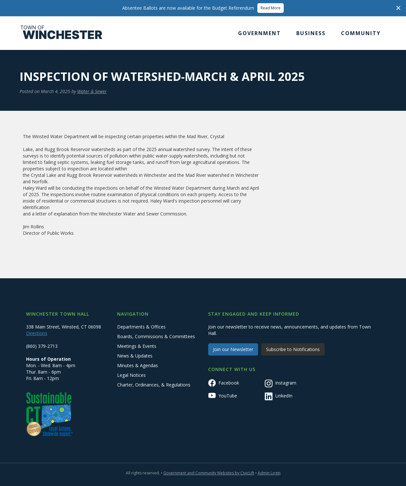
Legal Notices (131, 375)
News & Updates (134, 356)
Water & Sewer (92, 91)
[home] (61, 33)
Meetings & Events (136, 346)
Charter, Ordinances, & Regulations (153, 385)
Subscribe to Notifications (293, 349)
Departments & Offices (141, 327)
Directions (36, 333)
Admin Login (269, 473)
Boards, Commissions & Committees (156, 336)
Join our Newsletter (233, 349)
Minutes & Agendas (137, 365)
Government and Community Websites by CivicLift (208, 473)
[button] (259, 33)
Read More (271, 8)
